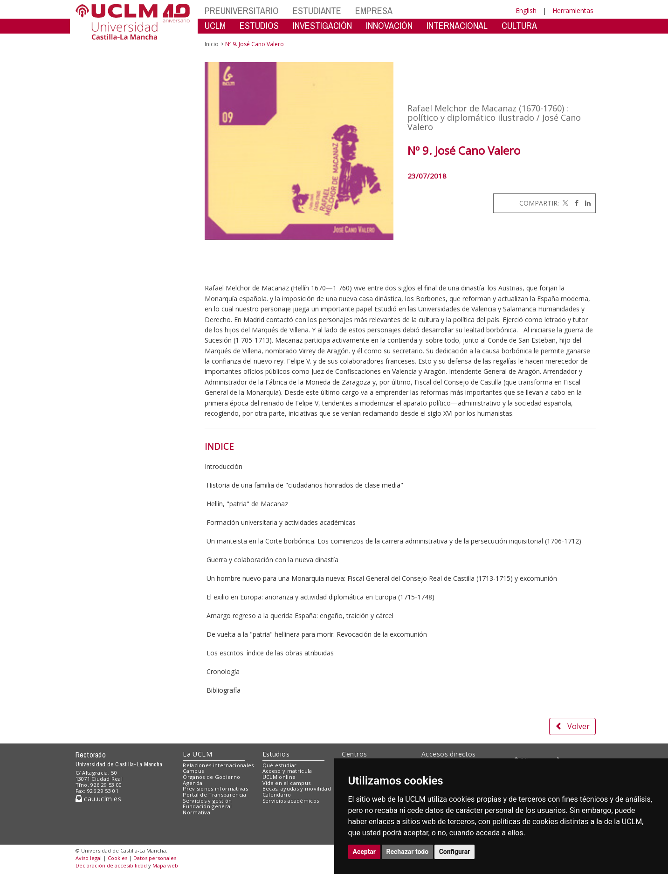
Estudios (275, 754)
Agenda (192, 782)
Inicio (212, 44)
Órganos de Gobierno (211, 776)
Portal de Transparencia (215, 794)
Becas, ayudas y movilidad (296, 788)
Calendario (276, 794)
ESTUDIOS (259, 25)
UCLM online (279, 776)
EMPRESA (374, 10)
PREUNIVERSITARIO (242, 10)
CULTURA (519, 25)
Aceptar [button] (364, 851)
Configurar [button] (454, 851)
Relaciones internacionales (218, 765)
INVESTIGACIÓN (322, 25)
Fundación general (207, 806)
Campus (193, 770)
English (526, 10)
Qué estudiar (279, 765)
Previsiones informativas (215, 788)
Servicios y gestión (207, 800)
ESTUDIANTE (317, 10)
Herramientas (572, 10)
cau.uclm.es (98, 798)
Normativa (196, 812)
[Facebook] (574, 203)
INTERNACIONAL (457, 25)
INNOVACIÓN (389, 25)
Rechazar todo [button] (407, 851)
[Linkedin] (585, 203)
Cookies (117, 857)
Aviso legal (89, 857)
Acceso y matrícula (287, 770)
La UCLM (197, 754)
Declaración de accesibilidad (111, 865)
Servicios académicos (290, 800)
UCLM (215, 25)
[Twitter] (564, 203)
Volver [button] (572, 726)
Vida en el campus (286, 782)
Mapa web (165, 865)
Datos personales (154, 857)
